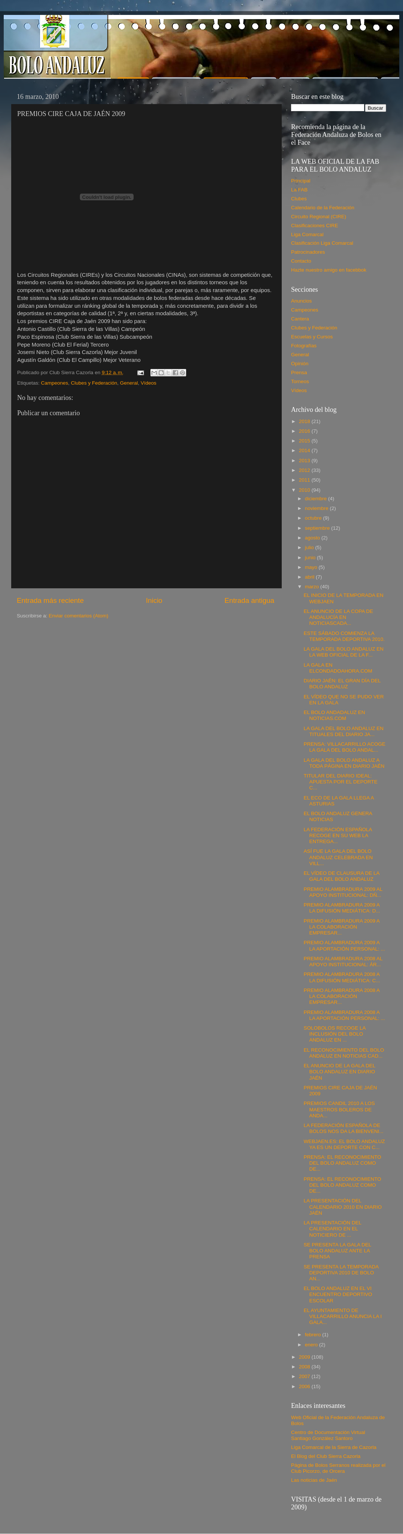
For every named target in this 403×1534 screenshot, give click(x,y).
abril (310, 577)
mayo (312, 567)
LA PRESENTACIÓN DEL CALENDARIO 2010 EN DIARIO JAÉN (343, 1206)
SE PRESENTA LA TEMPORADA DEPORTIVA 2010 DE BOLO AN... (341, 1272)
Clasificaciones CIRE (314, 225)
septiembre (318, 528)
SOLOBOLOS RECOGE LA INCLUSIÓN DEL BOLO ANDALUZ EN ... (335, 1034)
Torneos (300, 381)
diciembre (316, 498)
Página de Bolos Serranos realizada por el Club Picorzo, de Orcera (338, 1468)
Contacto (301, 261)
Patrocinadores (308, 252)
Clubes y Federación (94, 383)
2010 (305, 490)
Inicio (154, 600)
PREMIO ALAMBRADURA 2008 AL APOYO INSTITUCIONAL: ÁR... (343, 961)
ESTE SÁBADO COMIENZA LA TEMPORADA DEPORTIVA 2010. (344, 636)
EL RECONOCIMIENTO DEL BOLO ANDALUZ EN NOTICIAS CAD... (344, 1053)
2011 (305, 480)
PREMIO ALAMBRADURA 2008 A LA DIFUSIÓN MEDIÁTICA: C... (342, 977)
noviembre (317, 508)
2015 (305, 441)
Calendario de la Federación (322, 207)
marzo (312, 586)
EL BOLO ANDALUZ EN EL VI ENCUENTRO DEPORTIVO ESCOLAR (338, 1294)
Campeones (54, 383)
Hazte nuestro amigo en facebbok (328, 270)
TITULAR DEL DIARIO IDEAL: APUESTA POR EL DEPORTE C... (341, 782)
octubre (314, 518)
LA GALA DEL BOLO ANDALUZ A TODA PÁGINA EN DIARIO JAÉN (344, 763)
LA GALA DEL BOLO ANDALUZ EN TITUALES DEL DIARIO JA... (344, 731)
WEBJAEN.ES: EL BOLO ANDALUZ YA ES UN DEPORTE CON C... (344, 1144)
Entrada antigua (249, 600)
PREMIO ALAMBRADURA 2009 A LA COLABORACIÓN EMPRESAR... (341, 927)
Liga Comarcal (307, 234)
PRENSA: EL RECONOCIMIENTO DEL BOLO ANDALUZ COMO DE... (342, 1163)
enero (312, 1344)
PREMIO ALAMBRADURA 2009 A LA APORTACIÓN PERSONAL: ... (344, 945)
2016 (305, 431)
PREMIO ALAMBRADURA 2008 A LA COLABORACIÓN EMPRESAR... (341, 996)
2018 (305, 421)
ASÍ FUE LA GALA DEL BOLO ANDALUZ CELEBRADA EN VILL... (338, 857)
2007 (305, 1376)
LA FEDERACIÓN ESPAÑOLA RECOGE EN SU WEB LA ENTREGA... (338, 835)
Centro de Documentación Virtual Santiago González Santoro (328, 1435)
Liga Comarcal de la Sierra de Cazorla (334, 1447)
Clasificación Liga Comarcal (322, 243)
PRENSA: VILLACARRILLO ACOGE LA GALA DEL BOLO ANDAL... (344, 747)
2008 (305, 1366)
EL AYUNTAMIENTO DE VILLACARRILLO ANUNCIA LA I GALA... (343, 1316)
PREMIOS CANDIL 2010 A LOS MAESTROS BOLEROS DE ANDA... (339, 1109)
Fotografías (303, 345)
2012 (305, 470)
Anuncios (301, 301)
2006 (305, 1386)
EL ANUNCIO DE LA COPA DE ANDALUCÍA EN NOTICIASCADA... (338, 617)
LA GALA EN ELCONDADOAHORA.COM (338, 668)
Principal (300, 181)
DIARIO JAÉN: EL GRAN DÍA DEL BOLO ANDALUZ (342, 683)
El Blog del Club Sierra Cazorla (325, 1456)
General (129, 383)
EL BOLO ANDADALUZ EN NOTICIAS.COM (334, 715)
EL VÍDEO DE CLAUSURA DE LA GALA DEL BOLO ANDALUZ (341, 876)
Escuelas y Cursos (312, 336)
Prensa (299, 372)
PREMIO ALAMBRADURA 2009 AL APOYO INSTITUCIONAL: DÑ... (343, 892)
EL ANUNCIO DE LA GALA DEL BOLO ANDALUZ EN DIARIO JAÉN (339, 1071)
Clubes (299, 198)
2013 (305, 460)
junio (311, 557)
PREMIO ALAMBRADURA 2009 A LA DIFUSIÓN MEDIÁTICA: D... (342, 908)
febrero (313, 1334)
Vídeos (148, 383)
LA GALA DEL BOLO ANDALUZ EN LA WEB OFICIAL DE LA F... (344, 652)
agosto (313, 538)
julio (310, 547)
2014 (305, 450)
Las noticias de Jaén (314, 1480)
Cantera (300, 319)
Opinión (300, 363)
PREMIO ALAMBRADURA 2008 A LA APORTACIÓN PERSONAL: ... (344, 1015)
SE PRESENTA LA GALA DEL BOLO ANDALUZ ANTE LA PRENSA (337, 1250)
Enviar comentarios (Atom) (79, 616)
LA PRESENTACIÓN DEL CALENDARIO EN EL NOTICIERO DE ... (333, 1228)
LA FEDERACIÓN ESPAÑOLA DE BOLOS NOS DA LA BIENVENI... (344, 1128)
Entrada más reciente (50, 600)
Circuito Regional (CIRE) (318, 216)
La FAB (299, 189)
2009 (305, 1357)
